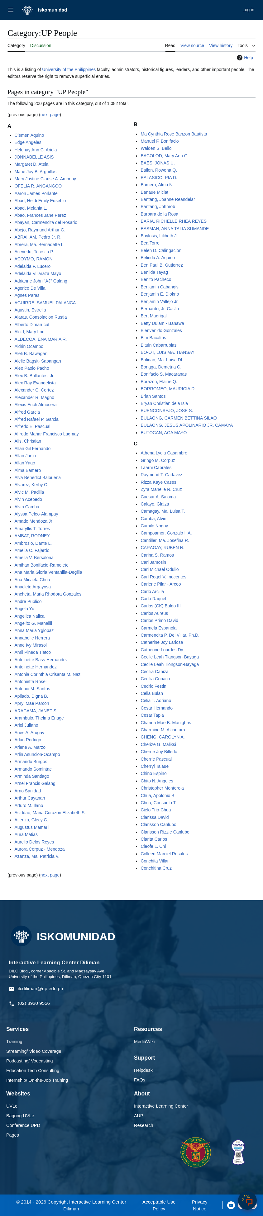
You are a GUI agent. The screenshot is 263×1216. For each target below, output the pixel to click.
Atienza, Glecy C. (31, 819)
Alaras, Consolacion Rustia (40, 317)
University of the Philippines (69, 69)
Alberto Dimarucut (31, 324)
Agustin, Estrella (30, 309)
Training (14, 1041)
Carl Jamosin (153, 562)
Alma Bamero (27, 470)
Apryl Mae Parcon (31, 703)
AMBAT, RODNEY (32, 535)
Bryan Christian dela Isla (164, 403)
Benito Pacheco (156, 279)
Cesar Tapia (152, 715)
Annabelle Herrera (32, 637)
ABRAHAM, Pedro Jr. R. (37, 237)
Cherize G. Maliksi (158, 744)
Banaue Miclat (154, 192)
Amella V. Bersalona (34, 557)
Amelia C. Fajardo (31, 550)
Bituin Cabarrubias (158, 345)
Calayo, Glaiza (155, 503)
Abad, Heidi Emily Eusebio (40, 200)
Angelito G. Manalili (33, 623)
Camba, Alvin (153, 518)
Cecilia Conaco (155, 678)
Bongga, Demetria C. (161, 366)
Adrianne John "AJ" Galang (40, 280)
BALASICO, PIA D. (159, 177)
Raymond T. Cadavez (161, 474)
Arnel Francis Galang (34, 783)
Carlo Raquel (153, 598)
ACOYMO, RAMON (33, 258)
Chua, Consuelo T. (158, 802)
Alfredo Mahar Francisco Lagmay (46, 433)
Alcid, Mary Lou (29, 331)
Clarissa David (155, 817)
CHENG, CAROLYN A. (162, 736)
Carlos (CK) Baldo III (160, 605)
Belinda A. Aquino (158, 257)
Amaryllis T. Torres (32, 528)
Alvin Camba (26, 506)
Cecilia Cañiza (154, 671)
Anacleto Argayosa (32, 586)
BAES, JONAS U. (158, 162)
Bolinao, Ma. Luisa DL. (162, 359)
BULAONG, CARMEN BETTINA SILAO (179, 418)
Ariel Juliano (26, 725)
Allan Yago (24, 462)
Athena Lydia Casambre (164, 452)
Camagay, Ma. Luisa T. (163, 511)
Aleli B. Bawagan (30, 353)
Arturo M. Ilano (28, 805)
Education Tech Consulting (32, 1070)
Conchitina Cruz (156, 868)
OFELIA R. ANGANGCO (38, 185)
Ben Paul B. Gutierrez (162, 265)
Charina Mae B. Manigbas (166, 722)
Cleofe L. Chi (153, 846)
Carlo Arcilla (152, 591)
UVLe (11, 1106)
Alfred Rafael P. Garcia (36, 419)
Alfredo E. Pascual (32, 426)
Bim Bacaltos (153, 337)
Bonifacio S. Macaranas (164, 374)
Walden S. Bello (156, 148)
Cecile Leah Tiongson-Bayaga (170, 664)
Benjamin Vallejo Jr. (160, 301)
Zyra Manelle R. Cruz (161, 489)
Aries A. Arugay (29, 732)
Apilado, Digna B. (31, 696)
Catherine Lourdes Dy (162, 649)
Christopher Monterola (162, 788)
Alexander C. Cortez (34, 389)
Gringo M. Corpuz (158, 460)
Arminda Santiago (31, 776)
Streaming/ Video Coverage (33, 1051)
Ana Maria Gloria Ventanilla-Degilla (48, 572)
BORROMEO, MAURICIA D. (168, 388)
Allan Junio (25, 455)
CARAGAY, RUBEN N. (162, 547)
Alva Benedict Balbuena (37, 477)
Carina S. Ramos (157, 555)
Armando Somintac (32, 769)
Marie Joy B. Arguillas (35, 171)
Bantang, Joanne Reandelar (168, 199)
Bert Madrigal (153, 315)
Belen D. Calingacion (161, 250)
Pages (12, 1135)
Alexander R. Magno (34, 397)
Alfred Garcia (27, 412)
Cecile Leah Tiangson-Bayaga (170, 656)
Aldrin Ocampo (28, 346)
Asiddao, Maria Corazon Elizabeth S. (50, 812)
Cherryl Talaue (155, 766)
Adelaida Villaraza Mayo (37, 273)
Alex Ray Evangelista (34, 382)
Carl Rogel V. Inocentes (163, 576)
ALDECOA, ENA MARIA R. (40, 339)
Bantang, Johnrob (158, 206)
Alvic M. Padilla (29, 492)
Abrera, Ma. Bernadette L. (39, 244)
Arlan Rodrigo (27, 739)
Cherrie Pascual (156, 759)
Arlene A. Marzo (29, 747)
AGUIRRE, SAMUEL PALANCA (45, 302)
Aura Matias (26, 834)
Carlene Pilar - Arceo (161, 584)
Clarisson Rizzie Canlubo (165, 831)
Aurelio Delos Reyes (34, 841)
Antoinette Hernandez (35, 666)
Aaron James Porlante (36, 193)
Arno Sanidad (27, 790)
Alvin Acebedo (28, 499)
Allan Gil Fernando (32, 448)
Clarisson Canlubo (158, 824)
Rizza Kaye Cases (158, 482)
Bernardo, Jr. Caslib (160, 308)
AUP (138, 1115)
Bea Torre (150, 242)
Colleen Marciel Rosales (164, 853)
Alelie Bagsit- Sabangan (37, 361)
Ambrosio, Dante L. (33, 543)
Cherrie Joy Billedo (159, 751)
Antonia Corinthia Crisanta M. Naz (47, 674)
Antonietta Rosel (30, 681)
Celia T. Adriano (156, 700)
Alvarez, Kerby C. (31, 484)
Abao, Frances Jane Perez (40, 215)
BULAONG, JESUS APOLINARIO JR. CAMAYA (187, 425)
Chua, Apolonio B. (158, 795)
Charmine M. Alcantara (163, 729)
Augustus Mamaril (31, 827)
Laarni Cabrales (156, 467)
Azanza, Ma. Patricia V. (36, 856)
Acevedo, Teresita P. (34, 251)
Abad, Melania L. (30, 208)
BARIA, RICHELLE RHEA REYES (174, 221)
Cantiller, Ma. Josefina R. (165, 540)
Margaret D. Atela (31, 164)
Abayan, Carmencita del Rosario (45, 222)
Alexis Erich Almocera (35, 404)
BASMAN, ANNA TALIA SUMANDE (175, 228)
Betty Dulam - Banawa (162, 323)
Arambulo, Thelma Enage (39, 717)
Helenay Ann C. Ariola (35, 149)
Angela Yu (24, 608)
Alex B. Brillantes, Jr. (34, 375)
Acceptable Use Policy (158, 1205)
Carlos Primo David (159, 620)
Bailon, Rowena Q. (159, 170)
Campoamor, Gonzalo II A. (166, 532)
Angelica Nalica (29, 616)
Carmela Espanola (158, 627)
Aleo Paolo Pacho (31, 368)
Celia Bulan (152, 693)
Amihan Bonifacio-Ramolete (41, 565)
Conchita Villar (155, 860)
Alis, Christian (27, 441)
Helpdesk (143, 1070)
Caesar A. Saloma (158, 496)
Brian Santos (153, 396)
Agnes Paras (26, 295)
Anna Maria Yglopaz (34, 630)
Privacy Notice (200, 1205)
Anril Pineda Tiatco (32, 652)
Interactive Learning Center (161, 1106)
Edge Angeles (27, 142)
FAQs (139, 1079)
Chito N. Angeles (157, 780)
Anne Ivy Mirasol (30, 645)
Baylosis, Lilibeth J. (159, 235)
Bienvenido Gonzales (161, 330)
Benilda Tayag (154, 272)
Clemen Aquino (29, 135)
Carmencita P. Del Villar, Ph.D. (170, 635)
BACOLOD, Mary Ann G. (165, 155)
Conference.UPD (23, 1125)
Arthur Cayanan (29, 798)
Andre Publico (27, 601)
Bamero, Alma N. (157, 184)
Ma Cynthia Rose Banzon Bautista (174, 133)
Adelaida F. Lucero (32, 266)
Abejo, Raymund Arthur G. (39, 229)
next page (50, 114)
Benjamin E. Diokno (160, 294)
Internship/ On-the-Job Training (37, 1080)
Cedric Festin (153, 686)
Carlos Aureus (154, 613)
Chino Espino (153, 773)
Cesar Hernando (157, 707)
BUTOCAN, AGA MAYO (164, 432)
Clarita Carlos (154, 839)
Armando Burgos (30, 761)
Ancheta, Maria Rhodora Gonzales (47, 593)
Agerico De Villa (29, 288)
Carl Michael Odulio (160, 569)
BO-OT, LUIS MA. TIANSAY (167, 352)
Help (244, 57)
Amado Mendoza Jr (33, 521)
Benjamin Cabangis (159, 286)
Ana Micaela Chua (32, 579)
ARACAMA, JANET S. (35, 710)
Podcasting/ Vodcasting (29, 1060)
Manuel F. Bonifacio (160, 141)
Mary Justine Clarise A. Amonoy (45, 178)
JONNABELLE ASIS (34, 156)
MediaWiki (144, 1041)
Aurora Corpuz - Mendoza (39, 849)
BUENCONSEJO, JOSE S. (167, 410)
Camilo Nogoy (154, 525)
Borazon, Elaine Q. (159, 381)
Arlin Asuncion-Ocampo (37, 754)
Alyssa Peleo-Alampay (36, 513)
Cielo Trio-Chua (156, 809)
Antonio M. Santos (32, 688)
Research (143, 1125)
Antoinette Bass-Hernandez (41, 659)
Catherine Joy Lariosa (162, 642)
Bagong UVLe (20, 1115)
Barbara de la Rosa (159, 213)
